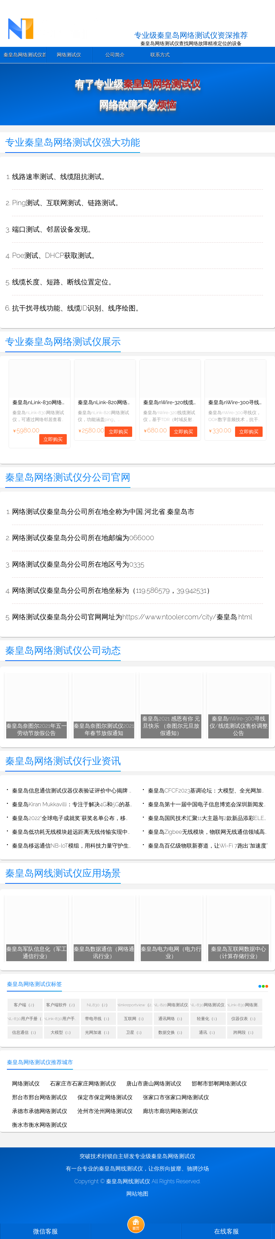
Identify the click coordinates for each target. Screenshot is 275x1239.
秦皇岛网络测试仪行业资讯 (63, 761)
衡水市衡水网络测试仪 (39, 1125)
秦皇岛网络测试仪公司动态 (63, 650)
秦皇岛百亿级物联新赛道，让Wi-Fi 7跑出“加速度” (208, 845)
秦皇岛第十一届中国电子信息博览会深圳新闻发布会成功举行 (208, 804)
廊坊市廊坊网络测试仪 (170, 1111)
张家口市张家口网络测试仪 (176, 1097)
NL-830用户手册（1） (25, 1018)
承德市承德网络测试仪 (39, 1111)
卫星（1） (135, 1032)
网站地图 (137, 1193)
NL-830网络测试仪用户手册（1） (208, 1004)
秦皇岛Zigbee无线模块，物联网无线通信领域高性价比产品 (208, 832)
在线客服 (226, 1231)
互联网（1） (135, 1018)
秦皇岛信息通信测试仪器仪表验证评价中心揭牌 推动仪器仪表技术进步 (72, 790)
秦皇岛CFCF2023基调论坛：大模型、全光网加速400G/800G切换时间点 (208, 790)
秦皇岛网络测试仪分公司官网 (67, 477)
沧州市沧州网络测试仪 (105, 1111)
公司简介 (115, 54)
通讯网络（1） (171, 1018)
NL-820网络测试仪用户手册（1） (171, 1004)
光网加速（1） (98, 1032)
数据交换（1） (171, 1032)
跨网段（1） (244, 1032)
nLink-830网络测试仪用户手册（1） (244, 1004)
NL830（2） (98, 1004)
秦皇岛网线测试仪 (128, 1181)
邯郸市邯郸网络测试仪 (219, 1083)
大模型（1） (62, 1032)
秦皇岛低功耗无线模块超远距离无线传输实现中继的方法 (72, 832)
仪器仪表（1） (244, 1018)
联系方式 (160, 54)
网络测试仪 (69, 54)
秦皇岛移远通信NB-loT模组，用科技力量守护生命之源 (72, 845)
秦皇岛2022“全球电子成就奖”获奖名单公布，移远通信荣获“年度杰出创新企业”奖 (72, 818)
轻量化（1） (208, 1018)
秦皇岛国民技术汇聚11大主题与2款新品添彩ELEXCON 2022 (208, 818)
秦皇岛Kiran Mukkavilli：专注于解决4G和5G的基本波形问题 (72, 804)
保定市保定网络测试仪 (105, 1097)
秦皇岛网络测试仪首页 (24, 54)
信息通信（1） (25, 1032)
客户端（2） (25, 1004)
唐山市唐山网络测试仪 (153, 1083)
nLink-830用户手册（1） (61, 1018)
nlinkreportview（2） (135, 1004)
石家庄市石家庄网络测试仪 (83, 1083)
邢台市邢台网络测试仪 (39, 1097)
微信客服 (45, 1231)
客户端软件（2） (61, 1004)
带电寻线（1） (98, 1018)
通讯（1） (208, 1032)
